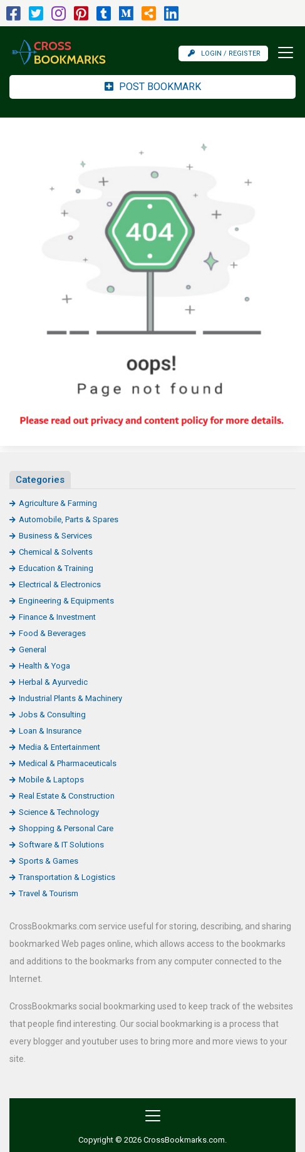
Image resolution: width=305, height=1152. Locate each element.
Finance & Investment (57, 617)
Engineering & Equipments (66, 600)
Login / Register (224, 53)
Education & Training (56, 568)
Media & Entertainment (59, 747)
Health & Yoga (44, 665)
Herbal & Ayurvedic (53, 682)
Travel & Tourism (48, 893)
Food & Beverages (52, 633)
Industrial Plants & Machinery (70, 698)
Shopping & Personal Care (66, 828)
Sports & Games (48, 861)
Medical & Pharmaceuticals (67, 763)
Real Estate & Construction (67, 796)
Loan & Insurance (50, 730)
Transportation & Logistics (67, 877)
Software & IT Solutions (61, 844)
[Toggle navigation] (282, 52)
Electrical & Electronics (60, 584)
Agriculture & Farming (58, 503)
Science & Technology (59, 812)
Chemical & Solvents (56, 552)
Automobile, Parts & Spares (68, 519)
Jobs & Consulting (52, 714)
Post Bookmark (153, 87)
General (32, 649)
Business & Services (55, 535)
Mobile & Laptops (51, 779)
